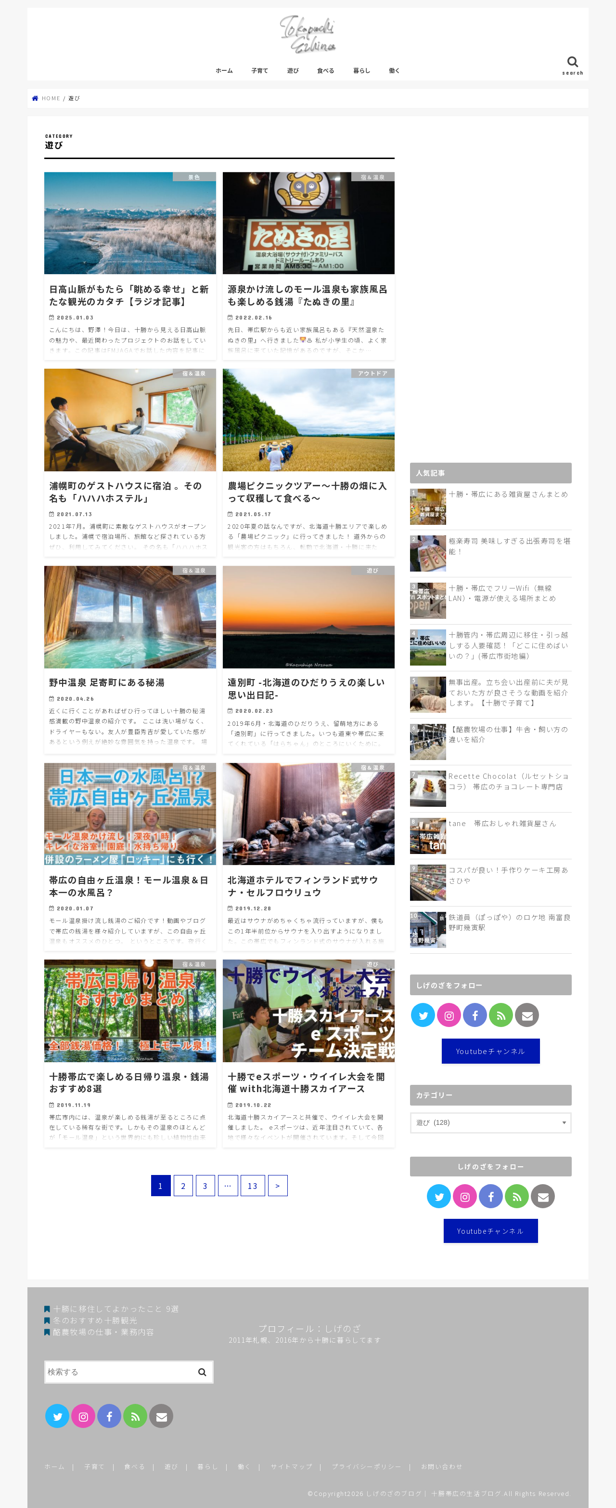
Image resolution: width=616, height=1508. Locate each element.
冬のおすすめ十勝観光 (95, 1320)
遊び (293, 70)
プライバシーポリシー (367, 1466)
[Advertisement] (482, 295)
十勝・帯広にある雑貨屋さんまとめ (509, 494)
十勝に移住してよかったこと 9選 (116, 1308)
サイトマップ (291, 1466)
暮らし (362, 70)
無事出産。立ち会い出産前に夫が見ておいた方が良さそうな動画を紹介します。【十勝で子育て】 (509, 692)
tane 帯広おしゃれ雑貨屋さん (503, 823)
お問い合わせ (442, 1466)
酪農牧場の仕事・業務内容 (103, 1331)
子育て (260, 70)
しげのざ (342, 1328)
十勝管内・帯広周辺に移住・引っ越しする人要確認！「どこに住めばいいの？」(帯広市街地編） (509, 644)
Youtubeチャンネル (491, 1051)
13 (253, 1185)
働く (394, 70)
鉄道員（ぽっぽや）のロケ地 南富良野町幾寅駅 (510, 922)
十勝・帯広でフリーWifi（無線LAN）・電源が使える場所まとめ (503, 593)
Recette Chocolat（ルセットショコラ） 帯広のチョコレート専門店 (509, 781)
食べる (325, 70)
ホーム (224, 70)
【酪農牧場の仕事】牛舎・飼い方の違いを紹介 (509, 734)
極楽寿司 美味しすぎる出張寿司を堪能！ (510, 545)
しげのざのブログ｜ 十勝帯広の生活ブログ (433, 1493)
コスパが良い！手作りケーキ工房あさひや (509, 875)
